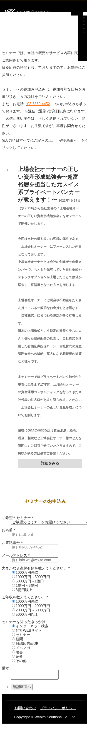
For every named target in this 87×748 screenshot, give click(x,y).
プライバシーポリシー (58, 708)
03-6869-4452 (38, 104)
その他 (19, 661)
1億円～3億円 (25, 585)
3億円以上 (22, 590)
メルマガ (21, 648)
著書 (17, 652)
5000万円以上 (25, 614)
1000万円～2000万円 (31, 606)
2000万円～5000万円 (31, 610)
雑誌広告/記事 (25, 643)
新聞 (17, 639)
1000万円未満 (25, 572)
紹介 (17, 656)
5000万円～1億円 (28, 581)
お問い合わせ (25, 708)
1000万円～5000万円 (31, 577)
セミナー (21, 635)
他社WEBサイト (27, 630)
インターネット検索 (30, 626)
